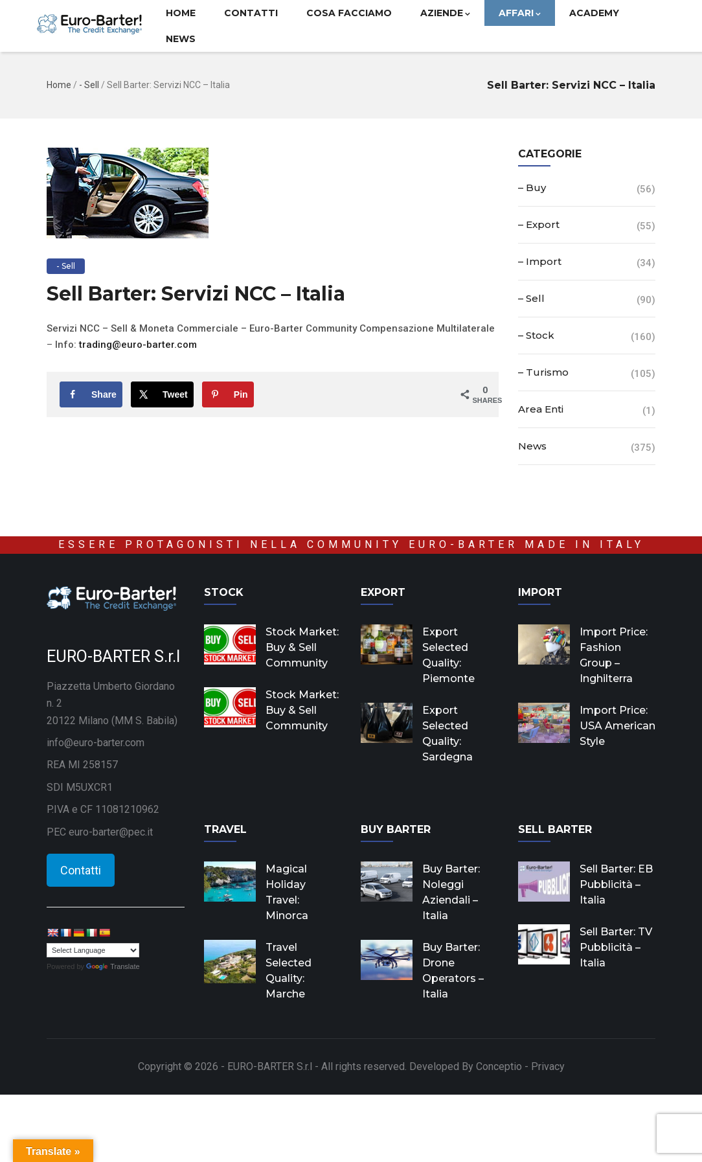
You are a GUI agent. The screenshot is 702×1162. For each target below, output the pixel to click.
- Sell (89, 85)
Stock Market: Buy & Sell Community (302, 647)
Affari (520, 13)
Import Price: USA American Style (617, 725)
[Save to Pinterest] (228, 394)
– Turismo (543, 372)
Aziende (445, 13)
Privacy (548, 1066)
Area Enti (540, 409)
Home (181, 13)
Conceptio (499, 1066)
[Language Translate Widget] (93, 950)
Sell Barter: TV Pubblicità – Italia (616, 947)
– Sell (531, 298)
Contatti (251, 13)
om (190, 344)
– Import (539, 261)
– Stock (536, 335)
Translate (112, 966)
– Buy (532, 187)
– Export (539, 224)
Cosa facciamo (349, 13)
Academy (594, 13)
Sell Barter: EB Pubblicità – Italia (616, 884)
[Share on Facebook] (91, 394)
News (181, 39)
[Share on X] (162, 394)
